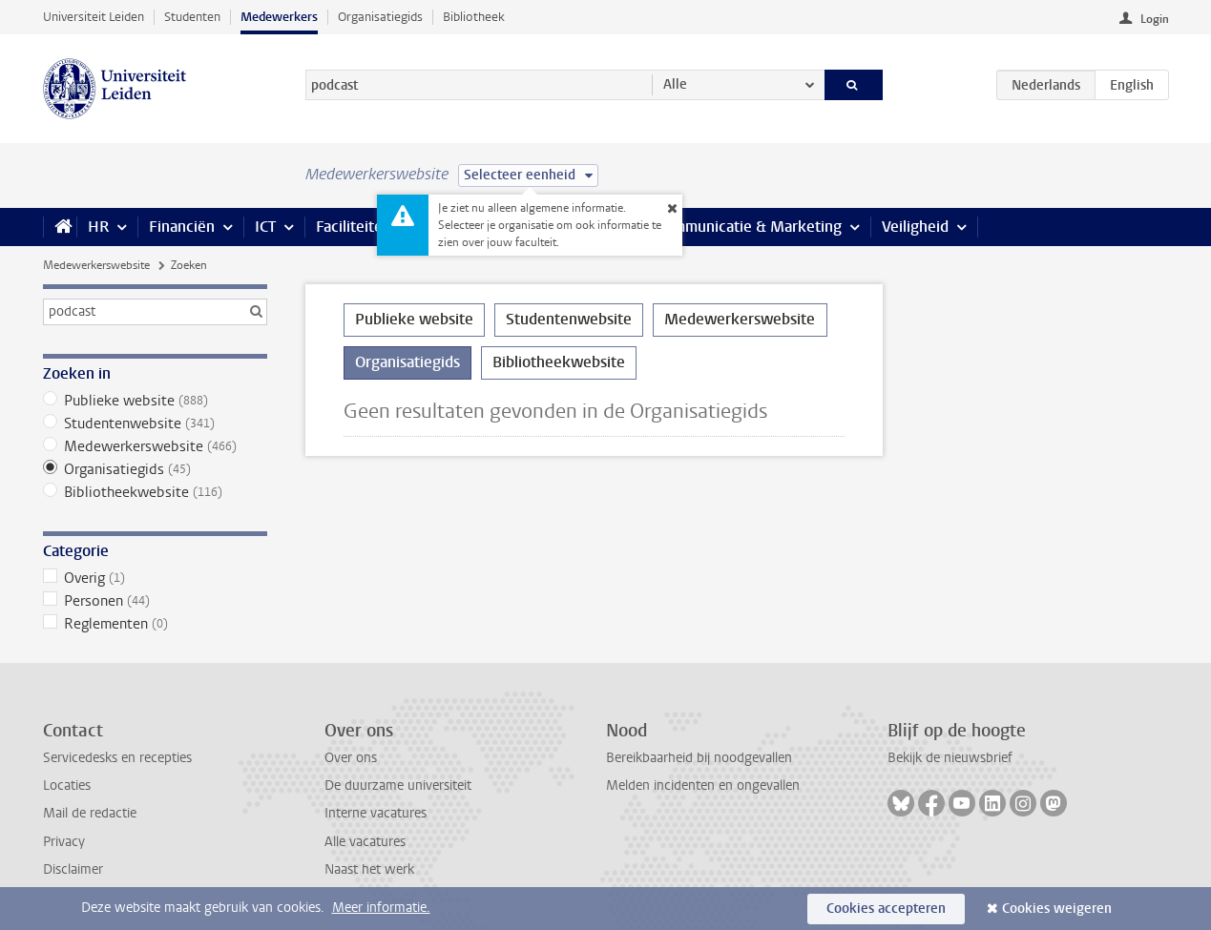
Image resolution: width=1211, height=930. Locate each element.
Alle (675, 84)
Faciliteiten (353, 227)
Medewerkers (279, 17)
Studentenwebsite (155, 423)
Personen (155, 600)
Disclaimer (73, 869)
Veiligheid (915, 227)
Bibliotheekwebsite (155, 492)
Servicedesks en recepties (117, 758)
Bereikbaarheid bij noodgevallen (699, 758)
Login (1154, 19)
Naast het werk (369, 869)
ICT (265, 227)
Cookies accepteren (886, 908)
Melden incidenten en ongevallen (703, 785)
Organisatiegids (380, 17)
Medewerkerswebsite (96, 265)
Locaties (67, 785)
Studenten (192, 17)
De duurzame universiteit (397, 785)
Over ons (350, 758)
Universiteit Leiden (93, 17)
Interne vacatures (375, 813)
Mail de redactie (89, 813)
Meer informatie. (381, 908)
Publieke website (155, 400)
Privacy (64, 842)
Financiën (182, 227)
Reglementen (155, 623)
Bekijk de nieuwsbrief (950, 758)
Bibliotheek (474, 17)
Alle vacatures (365, 842)
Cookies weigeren (1057, 908)
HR (98, 227)
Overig (155, 578)
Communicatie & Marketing (749, 227)
